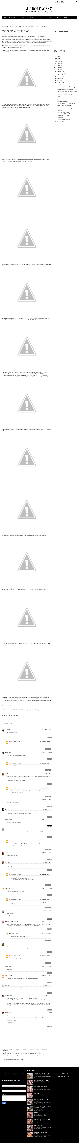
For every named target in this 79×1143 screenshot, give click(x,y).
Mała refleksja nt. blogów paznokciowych (41, 1087)
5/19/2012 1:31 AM (46, 1012)
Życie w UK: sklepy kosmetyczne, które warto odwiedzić (42, 1107)
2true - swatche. (61, 107)
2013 (56, 67)
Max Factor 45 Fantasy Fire (64, 114)
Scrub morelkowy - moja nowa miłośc (67, 87)
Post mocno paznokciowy (63, 119)
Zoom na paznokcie (62, 99)
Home (5, 17)
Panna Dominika (15, 741)
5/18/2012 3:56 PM (47, 944)
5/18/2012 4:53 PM (45, 788)
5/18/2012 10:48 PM (46, 995)
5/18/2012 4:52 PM (45, 741)
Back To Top (56, 1140)
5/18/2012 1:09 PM (47, 799)
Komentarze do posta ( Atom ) (16, 1059)
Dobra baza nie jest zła (63, 112)
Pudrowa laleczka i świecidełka (65, 89)
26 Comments (31, 26)
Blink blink (36, 1093)
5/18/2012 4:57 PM (45, 933)
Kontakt (66, 17)
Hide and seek (37, 1112)
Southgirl (8, 829)
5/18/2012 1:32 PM (47, 819)
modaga (8, 862)
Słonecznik (9, 944)
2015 (56, 63)
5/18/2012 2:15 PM (47, 888)
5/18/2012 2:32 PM (47, 911)
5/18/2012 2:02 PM (47, 862)
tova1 (7, 852)
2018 (56, 58)
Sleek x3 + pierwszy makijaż (64, 105)
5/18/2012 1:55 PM (47, 852)
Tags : (3, 715)
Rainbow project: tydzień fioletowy (66, 103)
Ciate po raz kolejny (39, 1125)
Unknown (8, 975)
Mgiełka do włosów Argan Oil (42, 1119)
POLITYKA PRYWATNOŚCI (65, 1076)
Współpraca (7, 21)
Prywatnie (13, 17)
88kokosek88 (9, 888)
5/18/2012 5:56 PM (47, 975)
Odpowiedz (49, 737)
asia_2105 (8, 752)
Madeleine (8, 995)
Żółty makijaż (60, 117)
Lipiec (7, 985)
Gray (6, 773)
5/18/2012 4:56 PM (45, 874)
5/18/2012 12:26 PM (46, 729)
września (59, 76)
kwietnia (59, 121)
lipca (58, 80)
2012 (56, 69)
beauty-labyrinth (11, 921)
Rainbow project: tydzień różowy (65, 98)
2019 (56, 56)
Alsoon (7, 729)
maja (58, 84)
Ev (6, 809)
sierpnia (59, 78)
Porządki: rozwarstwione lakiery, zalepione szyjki (41, 1100)
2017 (56, 60)
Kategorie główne (27, 17)
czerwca (59, 82)
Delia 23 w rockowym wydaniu (42, 1080)
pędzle (39, 26)
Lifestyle (41, 17)
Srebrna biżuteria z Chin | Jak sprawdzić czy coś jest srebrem (42, 1074)
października (60, 75)
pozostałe (45, 26)
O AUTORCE (65, 1073)
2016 (56, 62)
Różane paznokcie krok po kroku (65, 86)
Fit (50, 17)
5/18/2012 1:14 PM (47, 809)
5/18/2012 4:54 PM (45, 841)
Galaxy (7, 911)
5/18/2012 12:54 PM (46, 773)
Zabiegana (8, 1012)
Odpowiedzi (9, 739)
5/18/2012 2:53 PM (47, 921)
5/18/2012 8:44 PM (47, 985)
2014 (56, 65)
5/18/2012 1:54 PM (47, 829)
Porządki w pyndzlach (62, 101)
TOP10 (57, 17)
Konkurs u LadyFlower (63, 115)
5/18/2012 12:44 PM (46, 752)
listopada (59, 73)
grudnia (59, 71)
